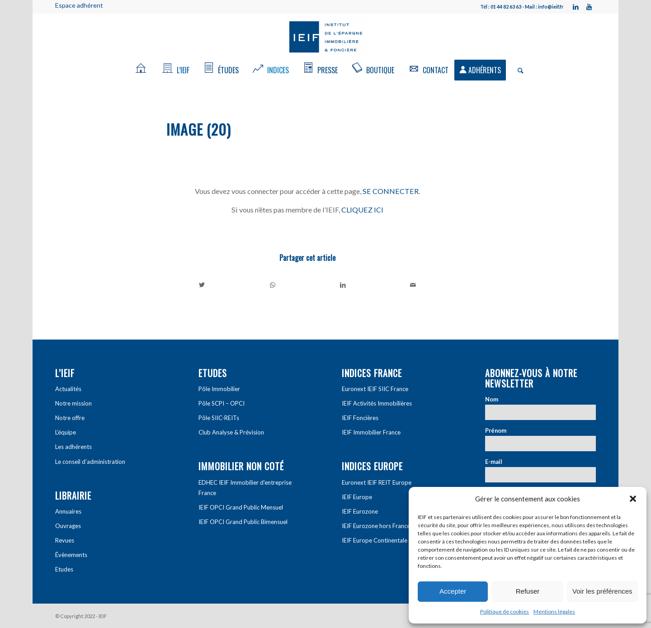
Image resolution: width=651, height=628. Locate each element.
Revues (64, 540)
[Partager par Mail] (413, 285)
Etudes (64, 569)
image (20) (198, 129)
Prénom (497, 430)
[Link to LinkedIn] (575, 7)
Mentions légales (554, 611)
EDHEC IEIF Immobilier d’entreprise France (245, 487)
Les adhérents (73, 446)
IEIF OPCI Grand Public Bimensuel (243, 521)
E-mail (495, 461)
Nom (493, 399)
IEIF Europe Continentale (374, 540)
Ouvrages (68, 525)
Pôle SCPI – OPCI (221, 403)
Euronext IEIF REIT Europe (376, 482)
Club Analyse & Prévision (231, 432)
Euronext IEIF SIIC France (375, 388)
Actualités (68, 388)
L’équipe (65, 432)
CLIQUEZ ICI (362, 209)
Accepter (452, 591)
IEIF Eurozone (360, 511)
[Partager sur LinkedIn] (343, 285)
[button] (632, 498)
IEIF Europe (357, 497)
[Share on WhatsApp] (273, 285)
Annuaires (68, 511)
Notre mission (73, 403)
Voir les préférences (602, 591)
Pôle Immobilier (219, 388)
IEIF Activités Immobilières (377, 403)
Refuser (528, 591)
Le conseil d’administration (90, 461)
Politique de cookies (504, 611)
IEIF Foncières (360, 417)
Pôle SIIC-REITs (218, 417)
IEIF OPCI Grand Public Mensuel (240, 507)
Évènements (71, 554)
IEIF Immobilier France (371, 432)
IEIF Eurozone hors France (376, 525)
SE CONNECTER (391, 191)
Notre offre (70, 417)
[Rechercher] (518, 70)
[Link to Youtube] (589, 7)
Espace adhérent (79, 5)
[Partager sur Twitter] (202, 285)
